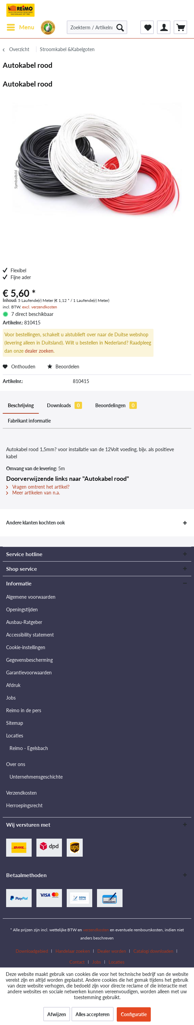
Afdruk (13, 685)
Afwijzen (56, 1014)
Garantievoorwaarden (29, 672)
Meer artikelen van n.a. (33, 492)
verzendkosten (96, 929)
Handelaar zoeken (72, 951)
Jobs (11, 698)
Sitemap (14, 723)
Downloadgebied (32, 951)
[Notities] (147, 27)
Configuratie (134, 1014)
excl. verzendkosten (39, 306)
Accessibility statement (30, 635)
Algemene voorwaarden (30, 597)
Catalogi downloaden (153, 951)
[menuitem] (20, 27)
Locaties (14, 735)
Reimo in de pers (23, 710)
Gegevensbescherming (29, 660)
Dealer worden (111, 951)
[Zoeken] (120, 27)
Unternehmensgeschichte (36, 777)
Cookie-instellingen (25, 647)
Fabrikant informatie (29, 421)
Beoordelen (63, 366)
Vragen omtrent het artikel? (37, 487)
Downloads (64, 405)
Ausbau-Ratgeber (24, 622)
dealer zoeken (39, 351)
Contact (77, 962)
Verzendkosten (21, 793)
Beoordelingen (116, 405)
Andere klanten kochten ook (35, 522)
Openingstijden (22, 609)
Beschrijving (21, 405)
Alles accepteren (93, 1014)
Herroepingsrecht (24, 805)
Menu (20, 26)
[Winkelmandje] (180, 27)
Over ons (15, 764)
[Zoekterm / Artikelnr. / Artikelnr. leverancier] (97, 27)
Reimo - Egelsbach (29, 748)
